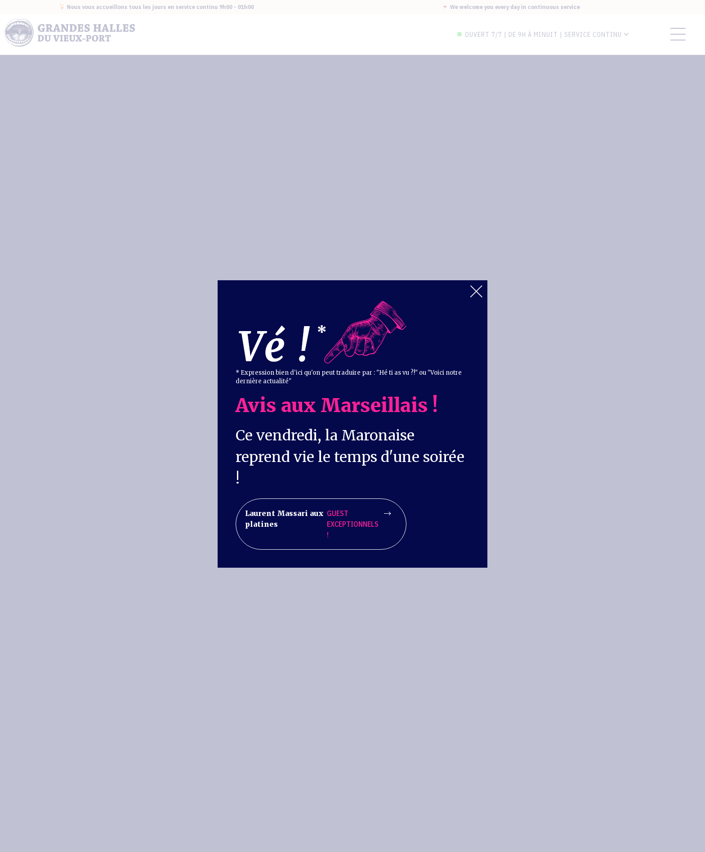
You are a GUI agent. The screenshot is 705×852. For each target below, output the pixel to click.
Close (476, 291)
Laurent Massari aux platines (318, 524)
